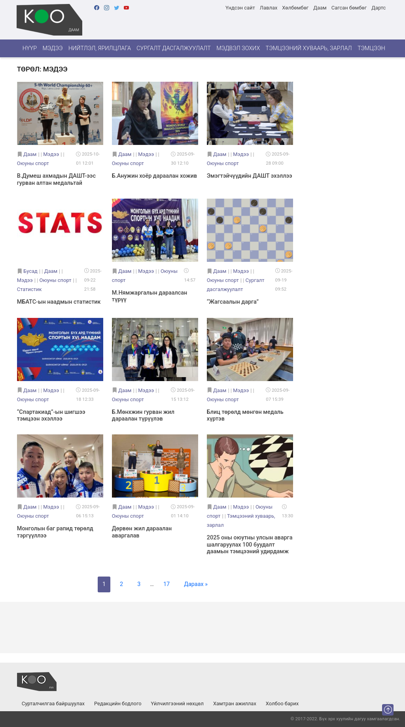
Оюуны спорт (33, 163)
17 (166, 584)
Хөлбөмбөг (295, 8)
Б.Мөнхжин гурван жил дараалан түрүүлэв (143, 415)
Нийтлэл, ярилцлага (99, 48)
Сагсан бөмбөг (349, 8)
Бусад (30, 271)
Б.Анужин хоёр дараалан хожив (154, 176)
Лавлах (269, 8)
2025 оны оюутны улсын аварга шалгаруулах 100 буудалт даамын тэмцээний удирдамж (250, 544)
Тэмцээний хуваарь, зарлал (309, 48)
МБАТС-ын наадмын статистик (59, 302)
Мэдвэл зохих (238, 48)
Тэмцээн (371, 48)
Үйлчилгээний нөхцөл (177, 703)
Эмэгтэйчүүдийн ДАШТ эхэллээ (249, 176)
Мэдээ (52, 48)
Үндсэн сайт (240, 8)
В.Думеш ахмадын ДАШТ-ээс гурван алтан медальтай (56, 179)
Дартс (378, 8)
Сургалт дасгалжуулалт (173, 48)
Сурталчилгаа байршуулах (53, 703)
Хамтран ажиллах (234, 703)
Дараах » (196, 584)
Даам (319, 8)
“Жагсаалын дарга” (233, 302)
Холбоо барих (282, 703)
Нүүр (30, 48)
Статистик (29, 289)
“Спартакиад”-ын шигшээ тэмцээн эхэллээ (51, 415)
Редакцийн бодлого (118, 703)
